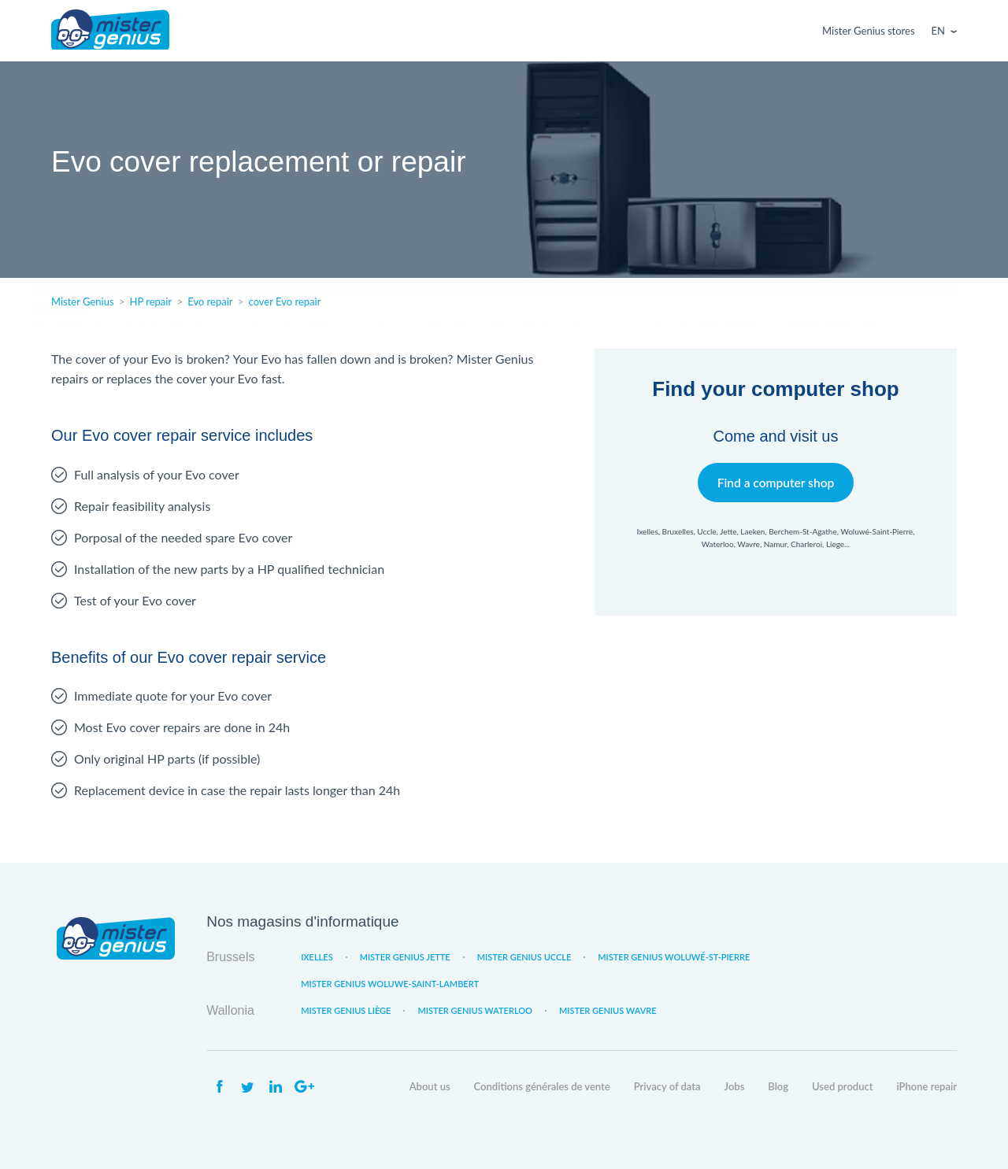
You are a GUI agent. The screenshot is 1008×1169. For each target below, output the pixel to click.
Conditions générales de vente (542, 1086)
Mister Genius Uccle (524, 957)
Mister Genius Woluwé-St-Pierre (674, 957)
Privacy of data (667, 1086)
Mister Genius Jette (405, 957)
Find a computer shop (776, 482)
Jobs (734, 1086)
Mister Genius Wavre (608, 1010)
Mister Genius (110, 30)
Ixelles (316, 957)
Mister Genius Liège (346, 1010)
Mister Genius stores (868, 30)
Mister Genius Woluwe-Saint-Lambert (390, 983)
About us (430, 1086)
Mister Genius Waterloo (474, 1010)
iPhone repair (926, 1086)
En (938, 30)
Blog (778, 1086)
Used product (842, 1086)
